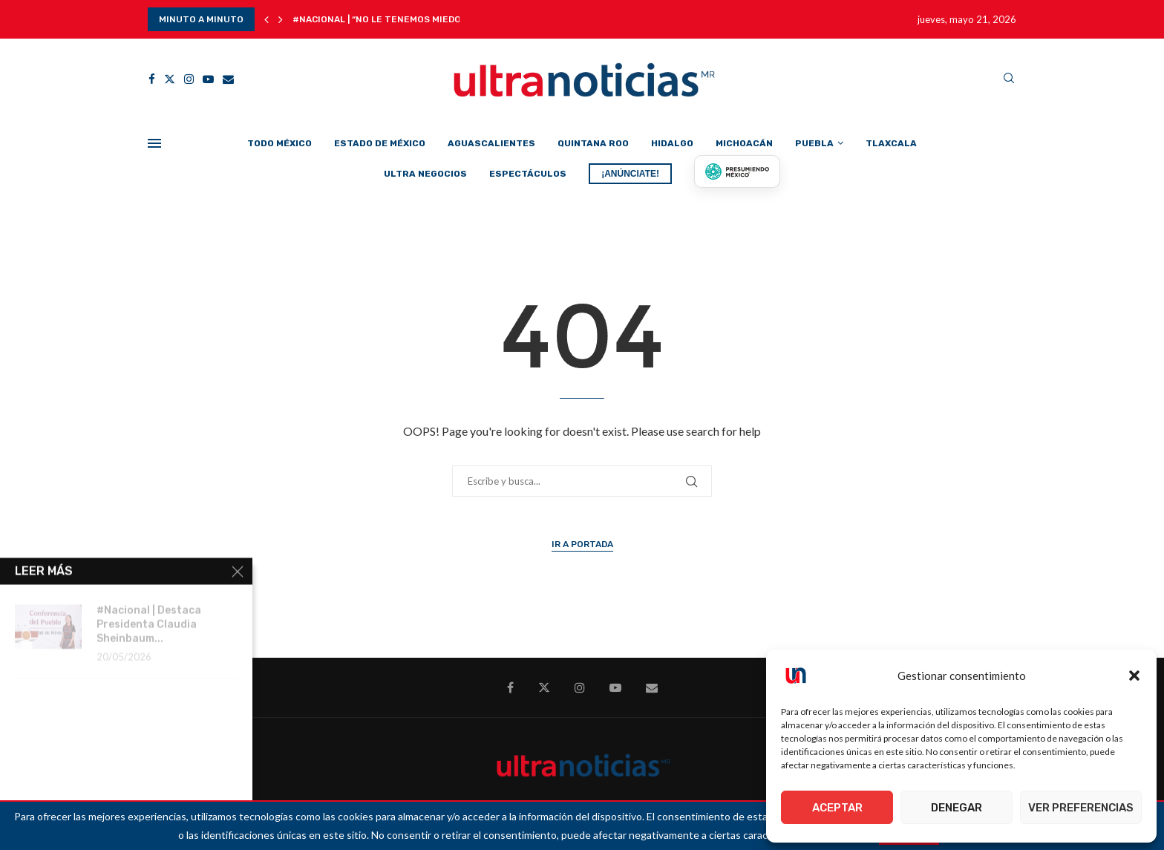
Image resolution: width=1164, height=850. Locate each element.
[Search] (1008, 79)
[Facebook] (152, 79)
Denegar (956, 807)
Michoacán (744, 143)
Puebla (814, 143)
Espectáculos (527, 174)
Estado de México (379, 143)
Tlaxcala (891, 143)
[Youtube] (208, 79)
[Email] (228, 79)
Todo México (279, 143)
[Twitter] (169, 79)
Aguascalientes (491, 143)
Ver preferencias (1081, 807)
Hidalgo (672, 143)
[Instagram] (188, 79)
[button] (1134, 675)
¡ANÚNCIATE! (630, 174)
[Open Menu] (154, 143)
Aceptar (837, 807)
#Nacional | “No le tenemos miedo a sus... (394, 19)
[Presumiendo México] (737, 171)
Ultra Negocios (425, 174)
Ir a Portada (582, 544)
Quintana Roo (593, 143)
